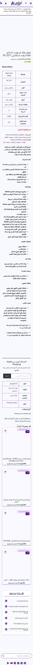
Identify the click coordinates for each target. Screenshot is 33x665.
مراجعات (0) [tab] (6, 118)
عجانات (16, 113)
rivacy (22, 653)
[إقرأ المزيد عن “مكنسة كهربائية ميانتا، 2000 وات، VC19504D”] (5, 489)
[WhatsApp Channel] (18, 639)
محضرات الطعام (8, 113)
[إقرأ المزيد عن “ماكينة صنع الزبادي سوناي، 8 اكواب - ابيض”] (5, 528)
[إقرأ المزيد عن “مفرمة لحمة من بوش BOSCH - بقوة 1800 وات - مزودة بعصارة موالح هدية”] (5, 407)
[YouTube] (11, 639)
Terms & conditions (11, 653)
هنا (20, 304)
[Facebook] (25, 639)
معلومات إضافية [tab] (16, 118)
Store (19, 9)
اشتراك (7, 352)
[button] (26, 3)
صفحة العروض (27, 9)
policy (24, 653)
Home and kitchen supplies (15, 111)
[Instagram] (21, 639)
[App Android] (8, 639)
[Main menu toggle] (31, 3)
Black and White (16, 116)
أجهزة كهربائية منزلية (10, 9)
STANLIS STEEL (12, 379)
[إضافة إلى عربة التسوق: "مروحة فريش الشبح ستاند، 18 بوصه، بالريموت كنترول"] (5, 448)
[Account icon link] (6, 3)
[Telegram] (15, 639)
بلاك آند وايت (13, 372)
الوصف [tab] (23, 118)
